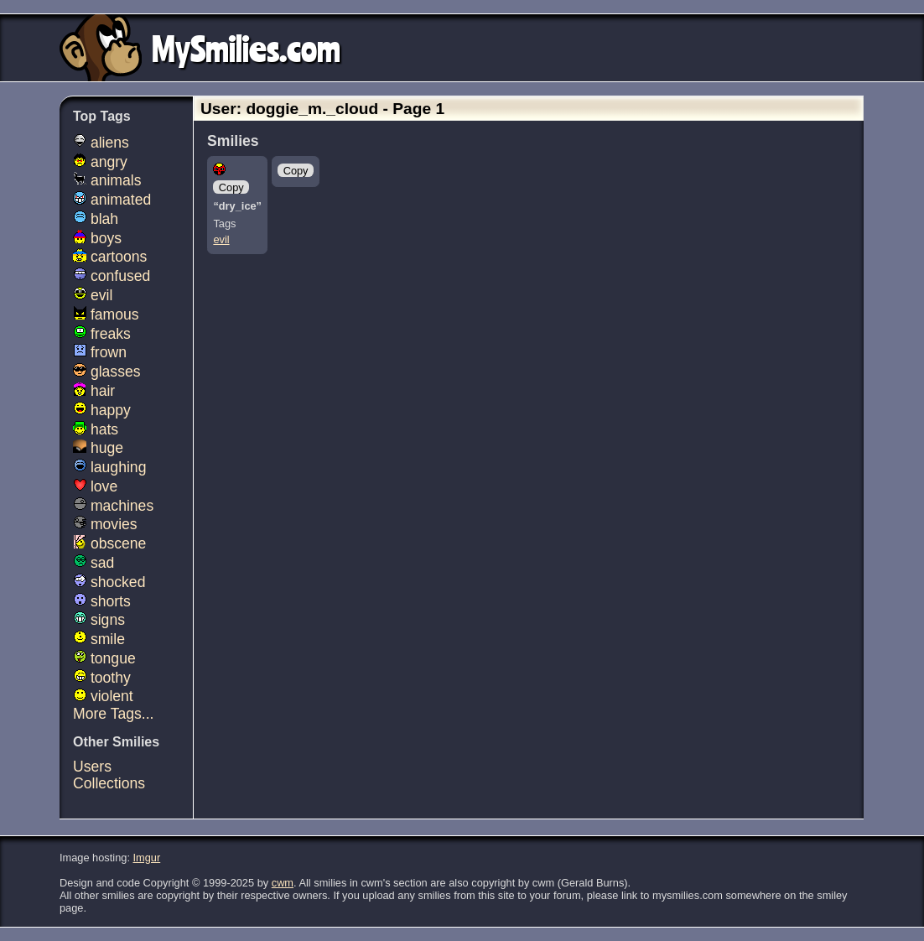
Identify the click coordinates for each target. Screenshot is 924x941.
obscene (109, 543)
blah (95, 219)
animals (107, 180)
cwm (282, 882)
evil (221, 239)
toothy (102, 677)
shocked (109, 582)
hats (95, 429)
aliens (101, 142)
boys (97, 238)
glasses (107, 371)
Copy (231, 187)
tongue (104, 658)
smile (99, 639)
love (95, 486)
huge (98, 447)
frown (100, 352)
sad (93, 562)
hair (94, 390)
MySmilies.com (246, 48)
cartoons (110, 256)
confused (111, 276)
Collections (109, 783)
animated (112, 199)
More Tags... (113, 713)
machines (113, 505)
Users (92, 766)
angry (100, 161)
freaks (102, 333)
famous (106, 314)
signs (99, 619)
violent (103, 696)
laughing (109, 467)
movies (105, 524)
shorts (102, 601)
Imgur (147, 857)
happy (102, 410)
